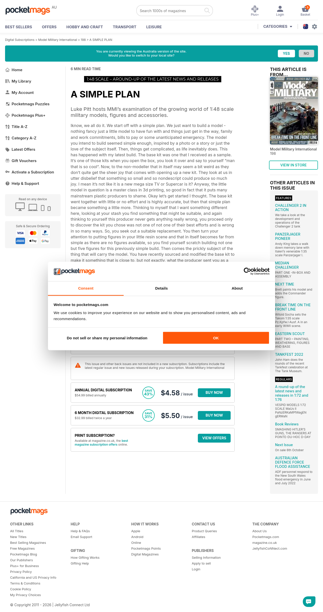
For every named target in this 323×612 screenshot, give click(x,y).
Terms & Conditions (25, 583)
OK (216, 338)
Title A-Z (16, 126)
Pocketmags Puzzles (27, 103)
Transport (124, 26)
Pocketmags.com (265, 537)
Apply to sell (201, 563)
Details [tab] (161, 288)
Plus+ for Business (24, 566)
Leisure (154, 26)
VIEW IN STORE (293, 165)
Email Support (81, 537)
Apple (135, 531)
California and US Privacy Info (33, 577)
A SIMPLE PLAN (101, 40)
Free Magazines (22, 548)
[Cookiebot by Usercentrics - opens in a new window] (247, 271)
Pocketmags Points (146, 548)
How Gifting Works (85, 557)
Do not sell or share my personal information (107, 338)
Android (137, 537)
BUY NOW (214, 392)
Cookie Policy (20, 589)
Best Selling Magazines (28, 543)
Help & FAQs (80, 531)
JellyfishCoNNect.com (269, 548)
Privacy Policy (21, 572)
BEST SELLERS (18, 26)
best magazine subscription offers (101, 442)
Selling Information (206, 557)
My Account (19, 92)
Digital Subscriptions (20, 40)
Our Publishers (21, 560)
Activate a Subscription (29, 172)
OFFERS (49, 26)
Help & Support (22, 183)
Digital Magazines (145, 554)
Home (13, 69)
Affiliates (198, 537)
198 (83, 40)
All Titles (16, 531)
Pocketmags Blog (23, 554)
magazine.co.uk (264, 543)
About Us (259, 531)
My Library (18, 81)
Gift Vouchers (21, 160)
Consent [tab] (86, 288)
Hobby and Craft (84, 26)
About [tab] (237, 288)
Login (196, 569)
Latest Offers (20, 149)
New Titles (18, 537)
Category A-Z (20, 138)
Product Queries (204, 531)
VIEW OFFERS (214, 438)
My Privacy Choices (25, 595)
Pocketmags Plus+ (25, 115)
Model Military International (57, 40)
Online (136, 543)
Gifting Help (80, 563)
